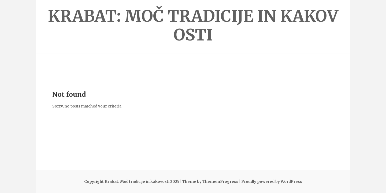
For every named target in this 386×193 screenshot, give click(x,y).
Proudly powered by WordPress (271, 181)
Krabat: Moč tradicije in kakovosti (193, 25)
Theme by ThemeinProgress (210, 181)
